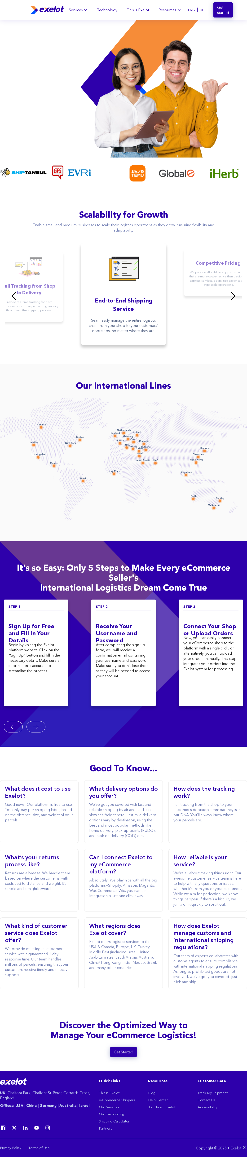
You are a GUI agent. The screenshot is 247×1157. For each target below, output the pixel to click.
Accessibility (207, 1107)
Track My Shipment (213, 1093)
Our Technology (111, 1114)
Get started (223, 10)
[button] (78, 10)
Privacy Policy (10, 1147)
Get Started (123, 1052)
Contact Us (206, 1100)
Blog (151, 1093)
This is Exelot (138, 10)
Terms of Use (39, 1147)
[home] (47, 10)
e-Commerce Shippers (117, 1100)
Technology (107, 10)
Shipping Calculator (114, 1121)
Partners (105, 1128)
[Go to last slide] (13, 726)
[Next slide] (35, 726)
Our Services (109, 1107)
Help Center (158, 1100)
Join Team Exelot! (162, 1107)
